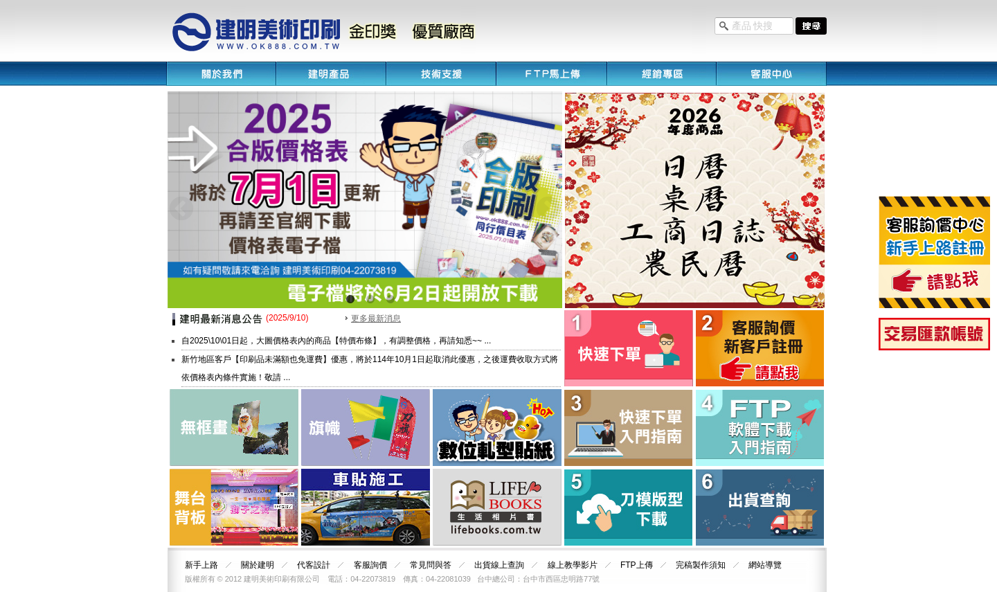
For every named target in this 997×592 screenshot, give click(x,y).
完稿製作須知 (701, 565)
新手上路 (201, 565)
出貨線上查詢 (499, 565)
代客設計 (313, 565)
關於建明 (257, 565)
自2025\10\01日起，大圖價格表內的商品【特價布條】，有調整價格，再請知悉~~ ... (336, 341)
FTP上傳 (636, 565)
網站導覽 (765, 565)
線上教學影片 (573, 565)
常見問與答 (430, 565)
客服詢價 (370, 565)
